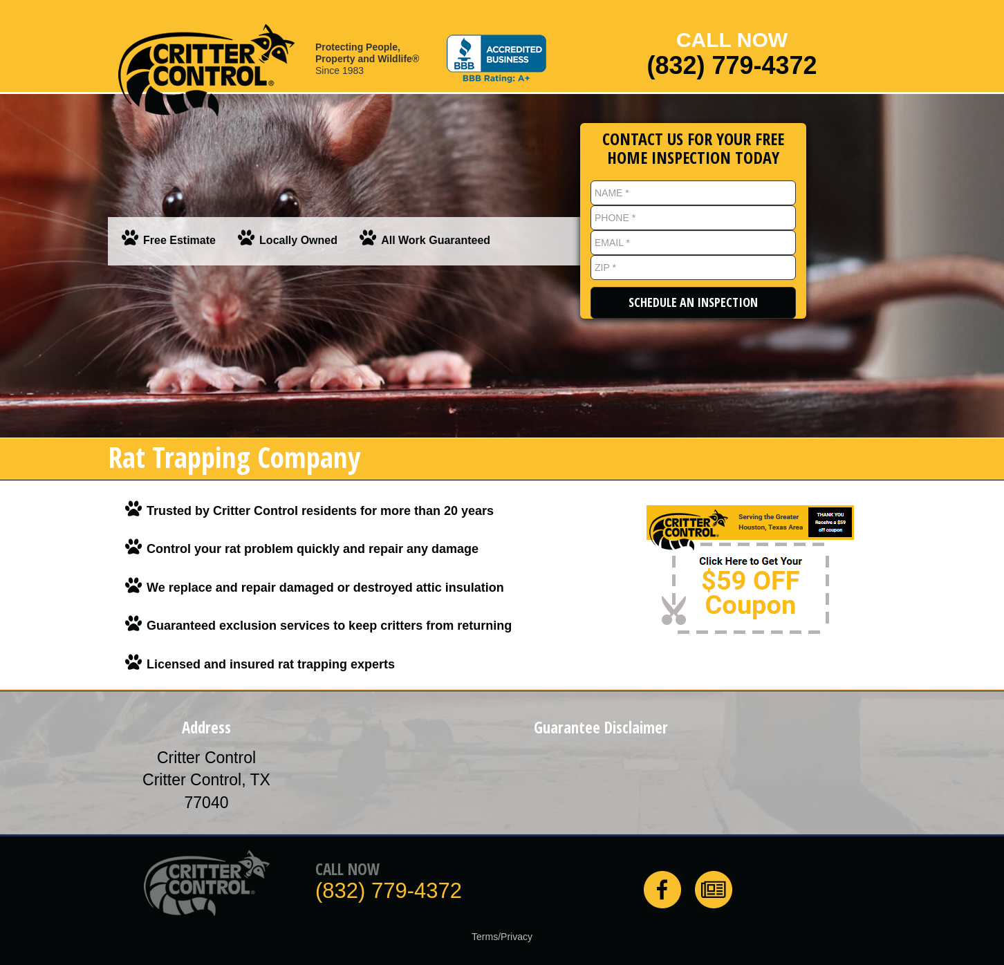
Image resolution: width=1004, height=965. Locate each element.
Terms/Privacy (502, 936)
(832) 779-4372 (732, 66)
